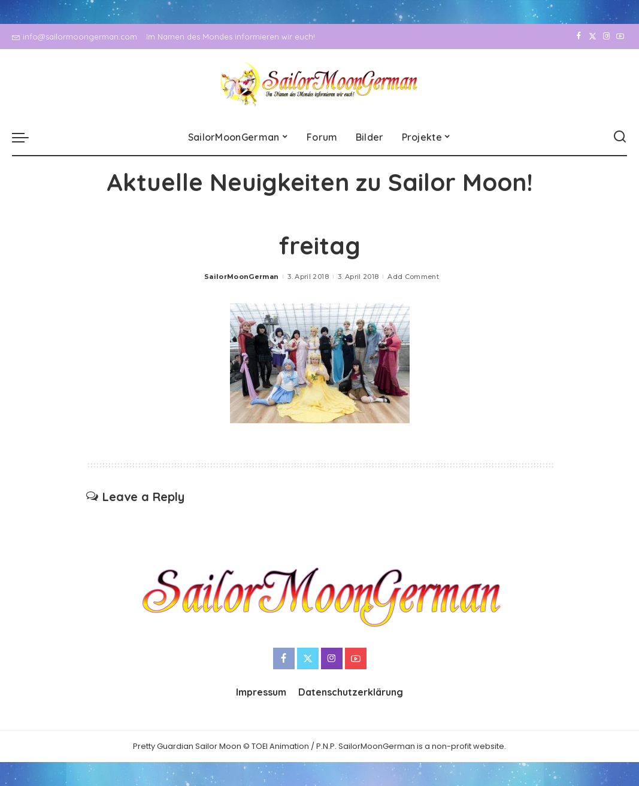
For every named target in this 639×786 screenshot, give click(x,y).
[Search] (620, 137)
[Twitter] (592, 36)
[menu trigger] (26, 137)
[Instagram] (606, 36)
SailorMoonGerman (241, 276)
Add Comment (413, 276)
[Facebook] (579, 36)
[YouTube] (620, 36)
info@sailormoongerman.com (74, 36)
